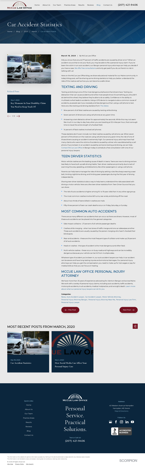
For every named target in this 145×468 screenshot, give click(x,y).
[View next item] (18, 116)
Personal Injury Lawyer (70, 302)
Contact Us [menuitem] (107, 5)
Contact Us (28, 435)
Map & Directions (121, 411)
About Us (28, 409)
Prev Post (70, 310)
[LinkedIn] (127, 421)
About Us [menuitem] (46, 5)
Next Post (128, 310)
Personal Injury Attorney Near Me (101, 300)
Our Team (29, 414)
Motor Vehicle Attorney (111, 297)
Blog (29, 431)
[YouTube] (132, 421)
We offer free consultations (85, 68)
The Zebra (104, 106)
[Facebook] (116, 421)
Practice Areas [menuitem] (69, 5)
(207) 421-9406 (128, 4)
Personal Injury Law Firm (126, 300)
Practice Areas (28, 418)
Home (28, 405)
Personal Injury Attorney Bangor (74, 300)
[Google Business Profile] (110, 421)
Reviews (29, 427)
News (63, 297)
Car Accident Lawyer (93, 297)
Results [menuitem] (81, 5)
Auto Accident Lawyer (75, 297)
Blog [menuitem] (98, 5)
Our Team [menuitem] (57, 5)
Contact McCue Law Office (71, 148)
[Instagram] (121, 421)
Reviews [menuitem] (90, 5)
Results (29, 422)
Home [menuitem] (37, 5)
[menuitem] (10, 464)
